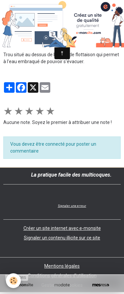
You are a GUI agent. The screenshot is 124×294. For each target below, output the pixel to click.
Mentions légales (62, 266)
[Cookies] (13, 280)
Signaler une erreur (72, 206)
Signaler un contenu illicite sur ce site (62, 237)
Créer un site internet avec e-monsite (62, 228)
